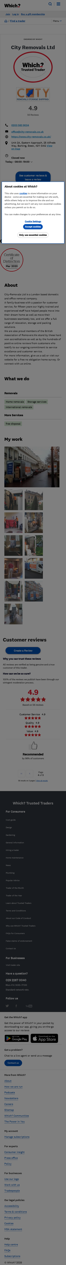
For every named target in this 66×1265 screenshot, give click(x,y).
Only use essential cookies (33, 235)
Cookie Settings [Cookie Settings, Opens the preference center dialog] (33, 221)
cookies (23, 193)
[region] (33, 213)
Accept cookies (33, 226)
